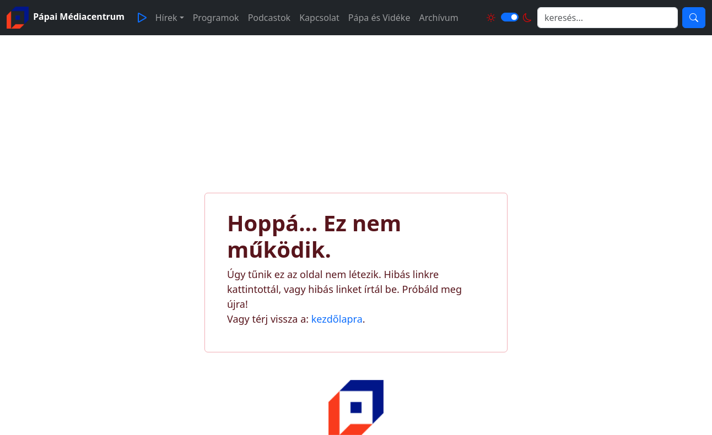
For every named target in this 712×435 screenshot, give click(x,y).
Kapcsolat (319, 18)
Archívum (438, 18)
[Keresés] (693, 17)
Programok (216, 18)
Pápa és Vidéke (379, 18)
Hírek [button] (166, 18)
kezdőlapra (337, 318)
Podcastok (269, 18)
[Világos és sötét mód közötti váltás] (510, 17)
